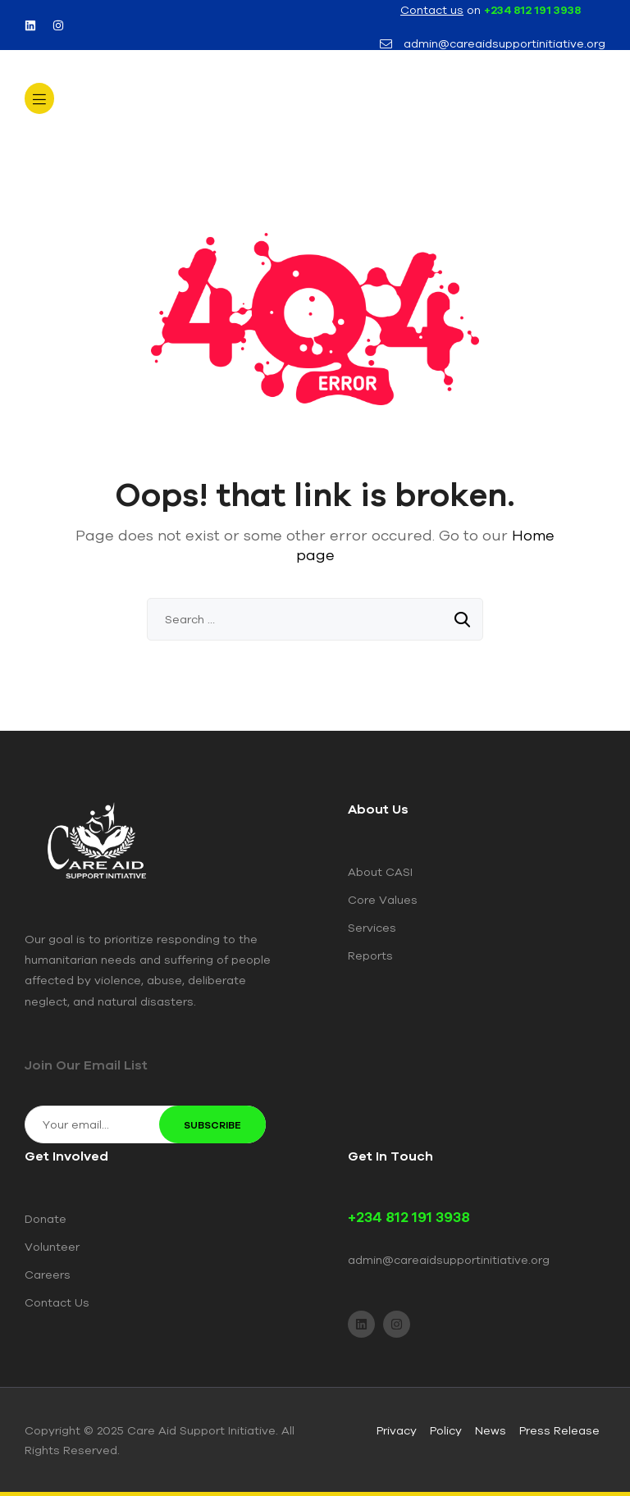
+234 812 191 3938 (532, 9)
